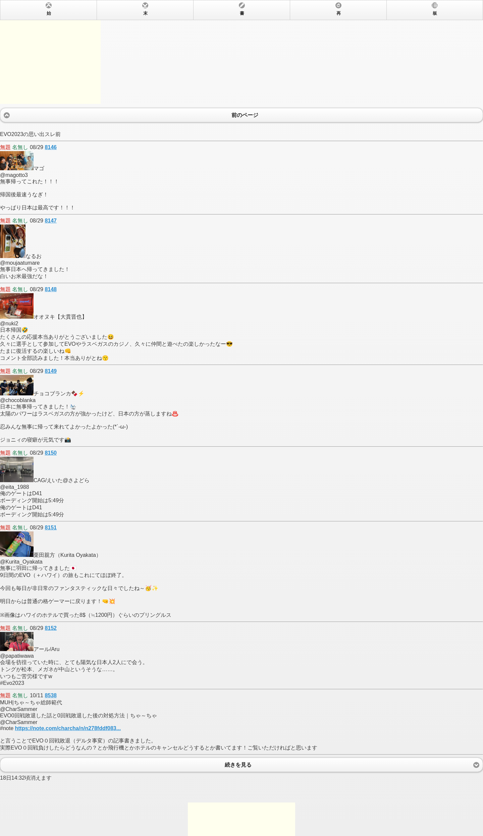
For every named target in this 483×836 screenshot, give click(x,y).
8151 (51, 527)
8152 (51, 628)
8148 (51, 289)
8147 (51, 220)
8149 (51, 371)
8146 (51, 147)
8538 (51, 695)
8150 (51, 453)
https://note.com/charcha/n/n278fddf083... (68, 728)
